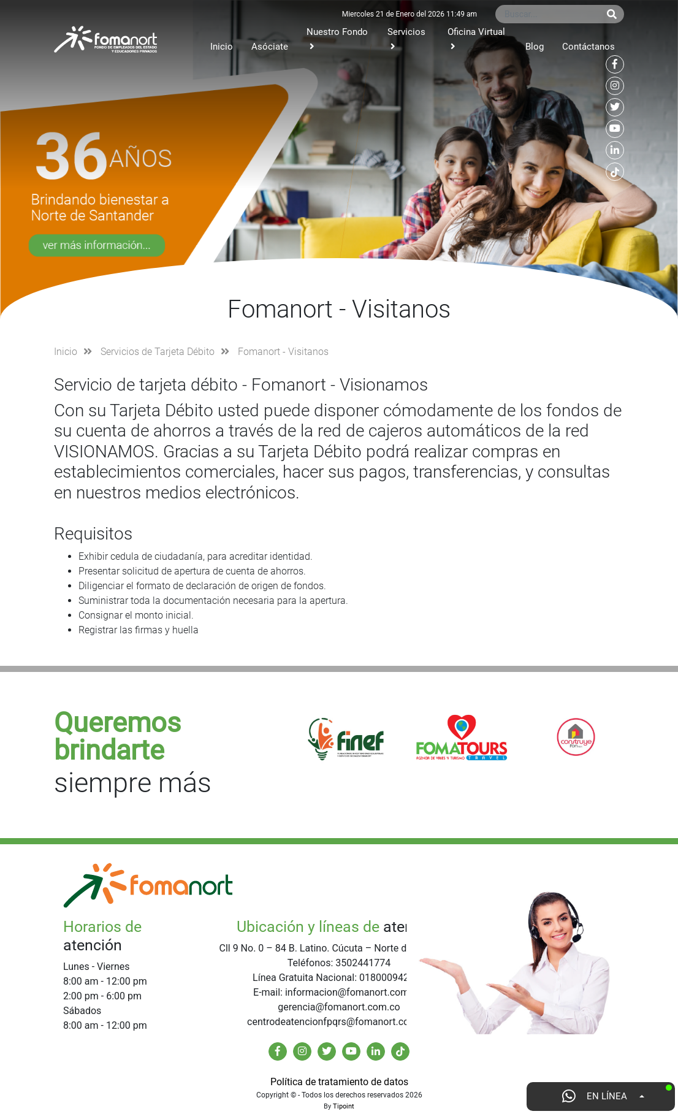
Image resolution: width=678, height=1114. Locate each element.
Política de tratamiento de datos (339, 1082)
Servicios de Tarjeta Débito (158, 351)
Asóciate (269, 46)
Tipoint (343, 1106)
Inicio (221, 46)
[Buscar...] (547, 14)
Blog (534, 46)
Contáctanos (588, 46)
